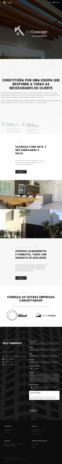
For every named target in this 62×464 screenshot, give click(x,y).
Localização (32, 359)
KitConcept (34, 446)
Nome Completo (33, 341)
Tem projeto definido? (34, 366)
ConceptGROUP (17, 457)
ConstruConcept (35, 444)
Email (30, 353)
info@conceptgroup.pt (10, 446)
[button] (21, 171)
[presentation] (40, 404)
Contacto (31, 347)
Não (38, 368)
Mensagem (32, 372)
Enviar (33, 410)
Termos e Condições (34, 384)
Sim (33, 368)
